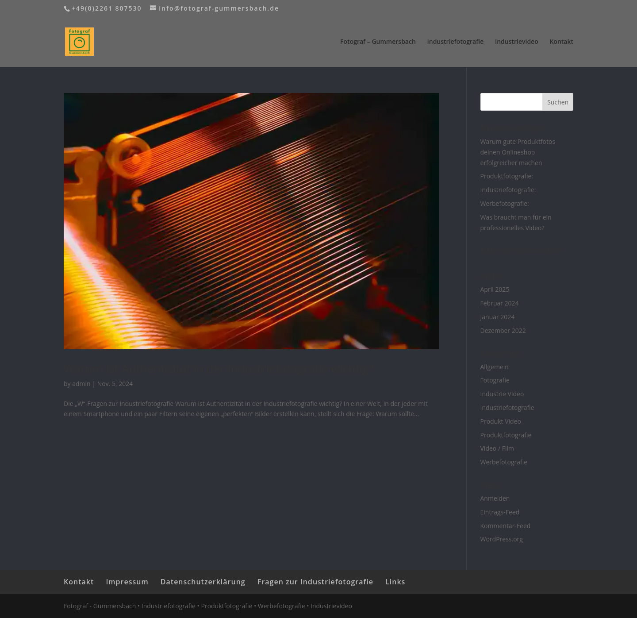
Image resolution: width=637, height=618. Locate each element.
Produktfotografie (506, 435)
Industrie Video (502, 394)
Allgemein (494, 367)
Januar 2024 (497, 317)
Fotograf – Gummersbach (378, 42)
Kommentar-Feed (505, 525)
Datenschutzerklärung (203, 582)
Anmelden (495, 498)
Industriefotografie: (508, 189)
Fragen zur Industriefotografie (315, 582)
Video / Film (497, 448)
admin (81, 383)
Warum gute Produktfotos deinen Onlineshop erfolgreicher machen (518, 152)
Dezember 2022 (503, 330)
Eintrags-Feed (500, 512)
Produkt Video (500, 421)
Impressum (127, 582)
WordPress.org (501, 539)
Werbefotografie (504, 462)
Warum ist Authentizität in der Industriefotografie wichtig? (218, 368)
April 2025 (495, 289)
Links (395, 582)
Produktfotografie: (506, 176)
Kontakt (561, 42)
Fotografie (495, 380)
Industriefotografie (455, 42)
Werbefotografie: (504, 203)
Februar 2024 (499, 303)
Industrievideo (516, 42)
